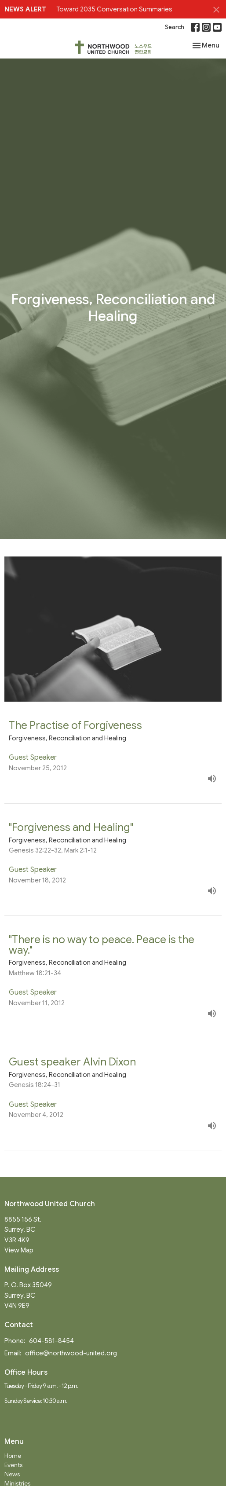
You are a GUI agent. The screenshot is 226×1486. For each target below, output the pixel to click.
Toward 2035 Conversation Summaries (114, 9)
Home (12, 1456)
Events (13, 1465)
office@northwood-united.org (71, 1353)
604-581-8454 (51, 1341)
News (12, 1474)
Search (174, 27)
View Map (18, 1250)
